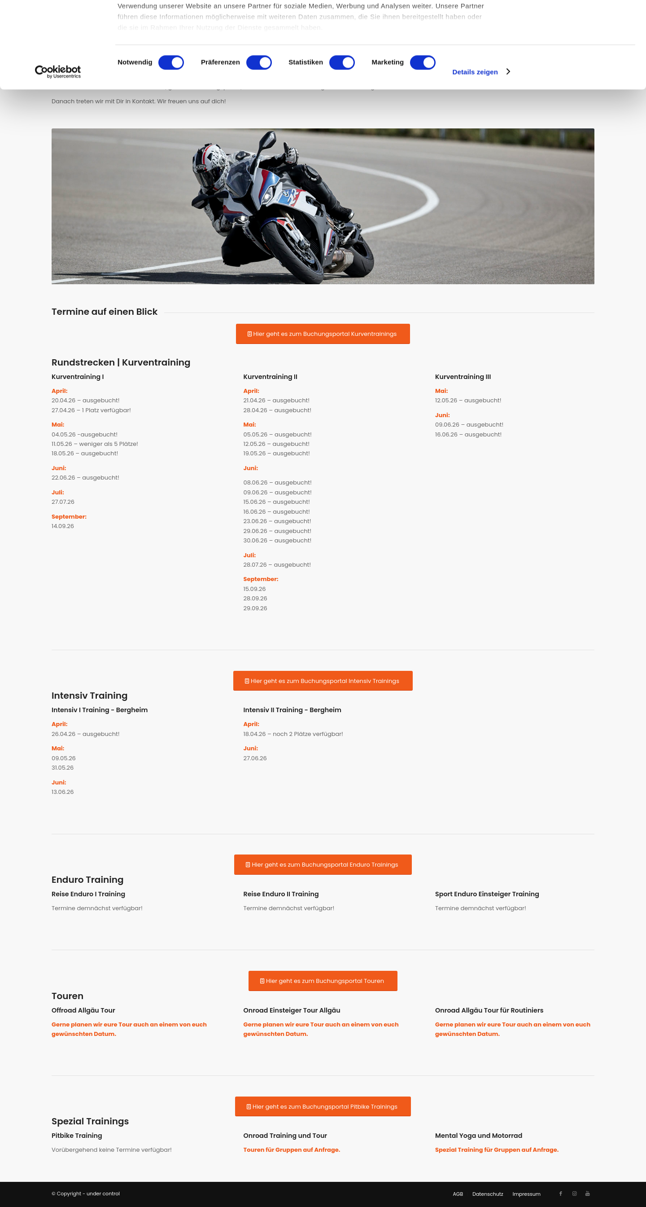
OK (571, 22)
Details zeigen (475, 152)
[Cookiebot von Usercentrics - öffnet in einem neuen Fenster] (58, 152)
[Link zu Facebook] (560, 1193)
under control (103, 1193)
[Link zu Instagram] (574, 1193)
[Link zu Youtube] (587, 1193)
